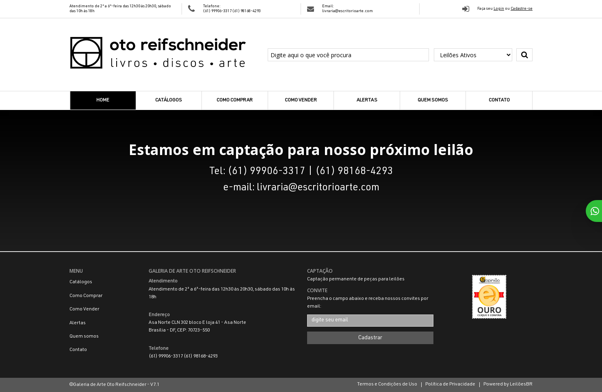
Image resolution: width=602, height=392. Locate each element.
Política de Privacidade (450, 384)
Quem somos (433, 100)
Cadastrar (370, 338)
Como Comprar (235, 100)
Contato (499, 100)
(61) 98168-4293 (246, 11)
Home (102, 100)
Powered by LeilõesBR (508, 384)
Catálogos (168, 100)
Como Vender (301, 100)
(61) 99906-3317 (217, 11)
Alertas (367, 100)
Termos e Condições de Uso (387, 384)
